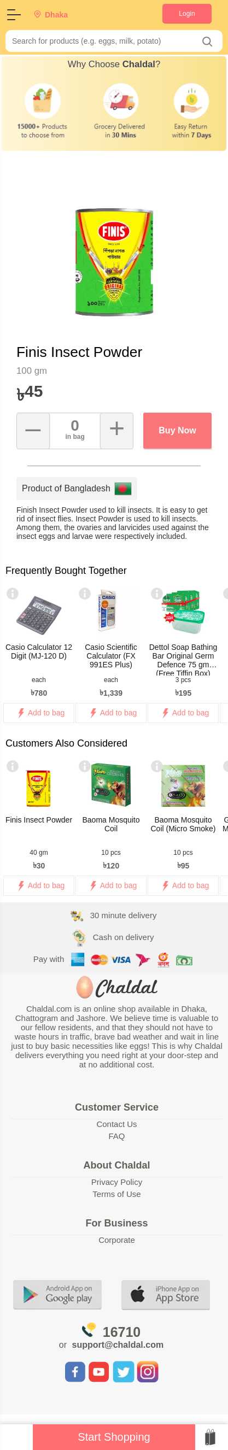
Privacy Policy (116, 1182)
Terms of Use (116, 1194)
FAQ (116, 1136)
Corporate (116, 1239)
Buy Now (177, 430)
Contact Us (116, 1124)
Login (187, 13)
